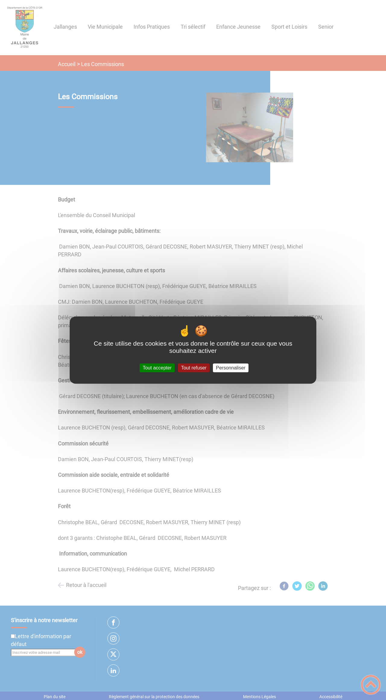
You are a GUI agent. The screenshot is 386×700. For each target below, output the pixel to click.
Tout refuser (193, 367)
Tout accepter (157, 367)
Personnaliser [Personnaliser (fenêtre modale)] (230, 367)
